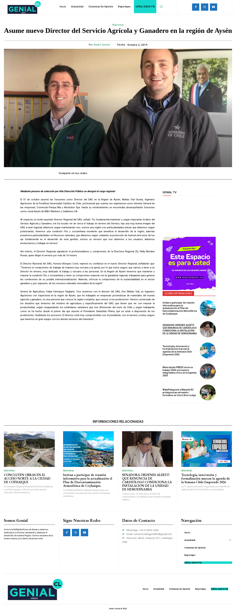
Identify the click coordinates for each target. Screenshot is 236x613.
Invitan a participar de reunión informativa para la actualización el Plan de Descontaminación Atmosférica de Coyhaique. (180, 308)
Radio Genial (102, 44)
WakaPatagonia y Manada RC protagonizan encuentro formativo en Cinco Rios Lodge (179, 392)
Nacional (118, 24)
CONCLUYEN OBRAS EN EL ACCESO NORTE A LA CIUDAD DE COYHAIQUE (27, 478)
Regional (9, 471)
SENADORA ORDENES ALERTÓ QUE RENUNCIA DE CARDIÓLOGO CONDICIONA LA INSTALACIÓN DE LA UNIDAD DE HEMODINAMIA (180, 329)
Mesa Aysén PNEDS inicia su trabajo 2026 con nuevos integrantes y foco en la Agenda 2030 (180, 371)
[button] (161, 6)
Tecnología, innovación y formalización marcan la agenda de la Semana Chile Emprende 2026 (177, 350)
